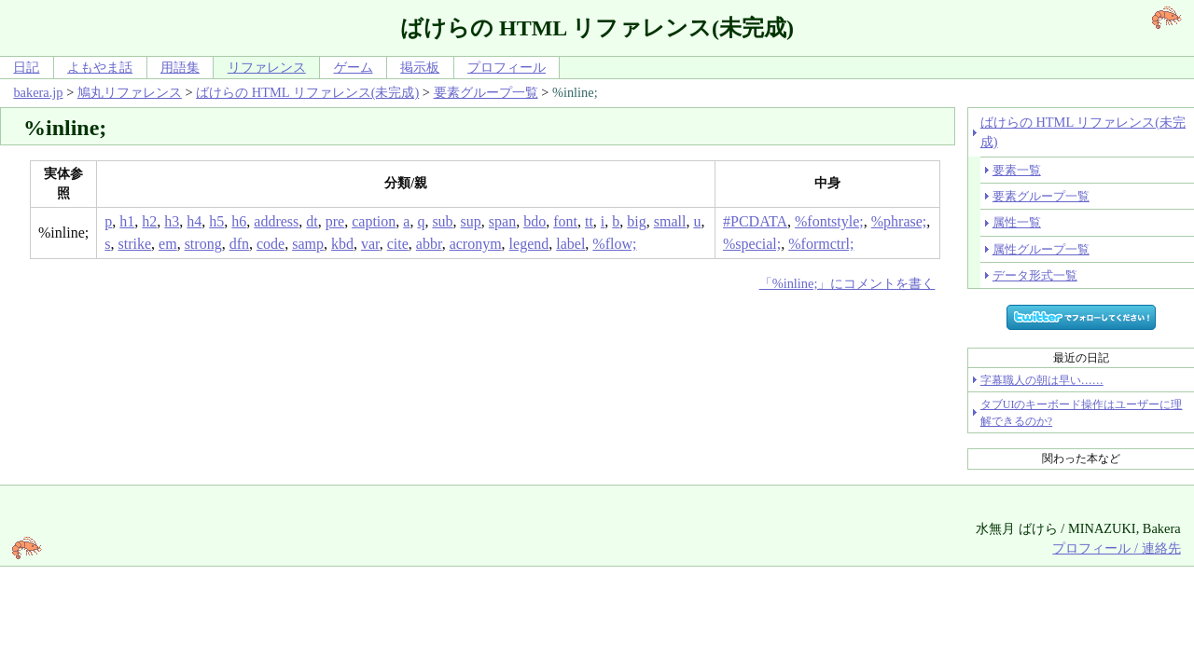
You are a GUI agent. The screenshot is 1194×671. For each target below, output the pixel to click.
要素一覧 (1017, 170)
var (370, 244)
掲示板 (419, 67)
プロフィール (506, 67)
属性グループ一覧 (1041, 249)
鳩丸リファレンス (129, 92)
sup (471, 221)
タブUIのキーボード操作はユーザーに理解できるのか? (1081, 413)
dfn (239, 244)
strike (135, 244)
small (670, 221)
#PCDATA (755, 221)
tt (589, 221)
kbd (342, 244)
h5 (216, 221)
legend (529, 244)
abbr (429, 244)
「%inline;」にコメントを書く (847, 283)
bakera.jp (37, 92)
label (570, 244)
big (636, 221)
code (271, 244)
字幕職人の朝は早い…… (1042, 380)
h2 (149, 221)
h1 (126, 221)
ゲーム (353, 67)
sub (442, 221)
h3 (171, 221)
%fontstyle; (829, 221)
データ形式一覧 (1035, 275)
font (565, 221)
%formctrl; (821, 244)
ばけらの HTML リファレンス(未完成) (307, 92)
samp (308, 244)
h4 (194, 221)
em (168, 244)
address (276, 221)
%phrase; (899, 221)
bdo (534, 221)
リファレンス (267, 67)
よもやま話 (99, 67)
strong (203, 244)
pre (335, 221)
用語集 (180, 67)
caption (374, 221)
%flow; (614, 244)
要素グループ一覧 (486, 92)
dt (311, 221)
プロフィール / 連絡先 (1116, 548)
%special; (752, 244)
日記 (26, 67)
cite (398, 244)
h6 (238, 221)
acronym (476, 244)
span (502, 221)
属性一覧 (1017, 222)
